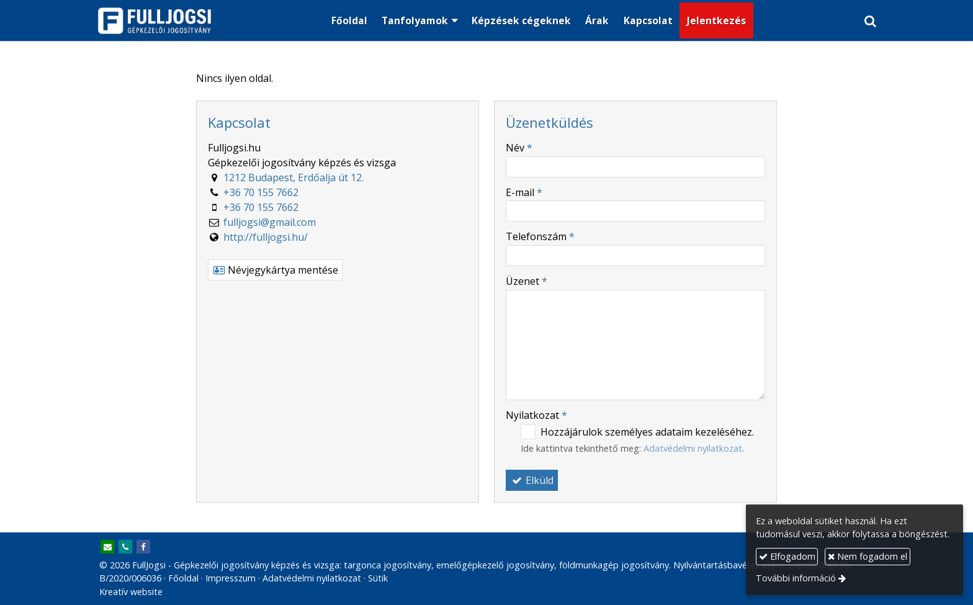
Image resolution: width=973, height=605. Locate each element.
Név (519, 148)
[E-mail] (107, 547)
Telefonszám (540, 236)
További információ (796, 578)
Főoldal (183, 578)
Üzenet (526, 281)
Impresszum (230, 578)
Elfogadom (787, 556)
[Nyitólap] (154, 20)
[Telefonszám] (125, 547)
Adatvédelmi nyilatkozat (692, 448)
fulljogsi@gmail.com (269, 222)
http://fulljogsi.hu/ (265, 237)
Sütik (378, 578)
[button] (871, 20)
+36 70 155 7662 (260, 192)
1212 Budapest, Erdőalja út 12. (293, 177)
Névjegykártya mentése (275, 270)
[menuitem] (349, 20)
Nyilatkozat (536, 415)
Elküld (532, 480)
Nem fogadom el (867, 556)
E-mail (524, 192)
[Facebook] (143, 547)
